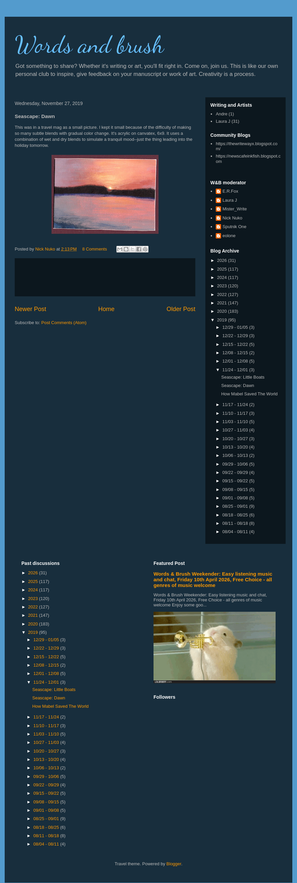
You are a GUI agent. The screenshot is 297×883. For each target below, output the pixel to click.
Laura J (223, 121)
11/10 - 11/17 (235, 413)
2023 (222, 285)
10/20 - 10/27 (235, 438)
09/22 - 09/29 (235, 472)
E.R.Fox (230, 191)
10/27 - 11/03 (235, 429)
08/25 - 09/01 (235, 506)
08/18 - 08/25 (235, 514)
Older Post (181, 309)
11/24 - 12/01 (235, 369)
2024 (222, 277)
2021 (222, 302)
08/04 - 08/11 (235, 531)
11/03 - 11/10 (235, 421)
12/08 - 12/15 (235, 352)
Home (106, 309)
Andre (221, 113)
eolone (228, 235)
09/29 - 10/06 (235, 464)
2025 (222, 269)
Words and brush (89, 45)
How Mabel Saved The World (249, 393)
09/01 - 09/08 (235, 497)
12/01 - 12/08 (235, 361)
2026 (222, 260)
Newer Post (30, 309)
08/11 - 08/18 (235, 523)
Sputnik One (234, 226)
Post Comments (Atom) (64, 322)
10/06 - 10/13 (235, 455)
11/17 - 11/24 (235, 404)
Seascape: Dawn (237, 385)
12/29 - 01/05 (235, 327)
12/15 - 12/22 (235, 344)
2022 (222, 294)
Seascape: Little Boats (242, 377)
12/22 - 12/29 (235, 335)
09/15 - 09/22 (235, 480)
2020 (222, 311)
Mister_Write (234, 208)
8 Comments (94, 249)
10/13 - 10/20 (235, 447)
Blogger (174, 863)
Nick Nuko (232, 217)
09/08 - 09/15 (235, 489)
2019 (222, 319)
